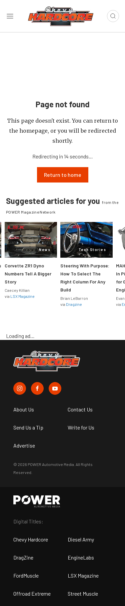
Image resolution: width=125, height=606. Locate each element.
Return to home (62, 174)
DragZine (23, 557)
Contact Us (80, 409)
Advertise (24, 445)
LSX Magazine (22, 296)
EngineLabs (81, 557)
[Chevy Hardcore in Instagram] (19, 388)
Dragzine (74, 304)
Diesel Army (81, 539)
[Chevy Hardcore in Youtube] (55, 388)
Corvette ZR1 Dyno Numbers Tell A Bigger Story (28, 273)
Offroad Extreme (32, 593)
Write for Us (81, 427)
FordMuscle (26, 575)
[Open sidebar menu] (10, 16)
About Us (23, 409)
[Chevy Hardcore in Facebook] (37, 388)
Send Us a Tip (28, 427)
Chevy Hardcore (30, 539)
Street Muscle (83, 593)
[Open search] (113, 16)
